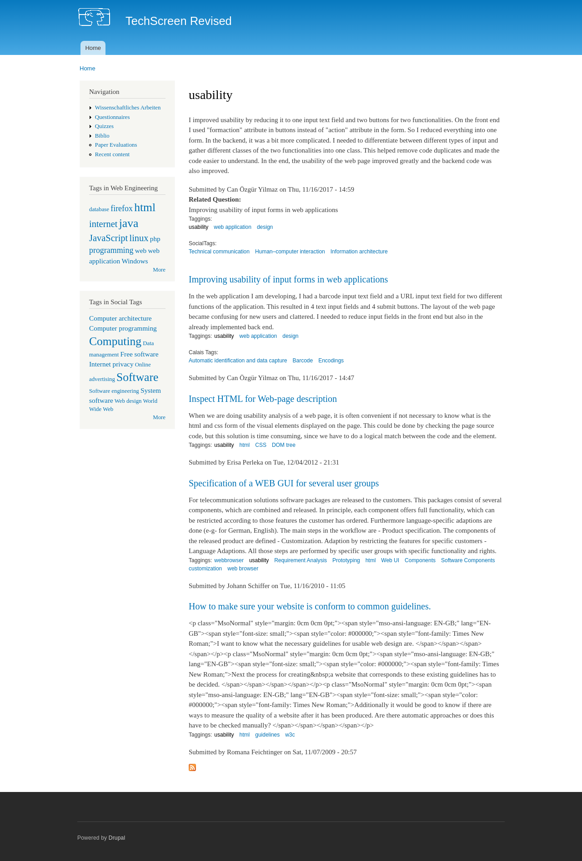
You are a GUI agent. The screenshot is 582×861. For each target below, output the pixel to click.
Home (93, 48)
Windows (134, 261)
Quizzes (104, 126)
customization (205, 568)
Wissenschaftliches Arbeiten (128, 107)
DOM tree (284, 445)
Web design (128, 401)
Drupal (117, 838)
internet (103, 224)
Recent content (112, 154)
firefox (121, 208)
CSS (260, 445)
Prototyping (346, 560)
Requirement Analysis (300, 560)
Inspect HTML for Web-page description (263, 399)
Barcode (303, 360)
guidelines (267, 735)
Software (137, 377)
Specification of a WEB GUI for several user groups (284, 483)
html (145, 207)
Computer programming (123, 328)
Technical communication (219, 251)
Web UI (390, 560)
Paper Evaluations (116, 145)
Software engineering (114, 391)
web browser (242, 568)
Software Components (468, 560)
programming (111, 250)
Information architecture (359, 251)
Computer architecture (120, 318)
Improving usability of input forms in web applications (288, 279)
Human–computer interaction (290, 251)
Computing (115, 341)
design (265, 227)
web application (232, 227)
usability (198, 227)
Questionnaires (112, 117)
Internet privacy (111, 364)
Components (420, 560)
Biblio (102, 136)
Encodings (331, 360)
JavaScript (108, 238)
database (99, 209)
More (159, 270)
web (141, 250)
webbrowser (229, 560)
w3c (290, 735)
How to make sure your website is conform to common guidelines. (310, 606)
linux (138, 238)
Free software (139, 354)
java (129, 223)
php (155, 238)
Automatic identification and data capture (238, 360)
